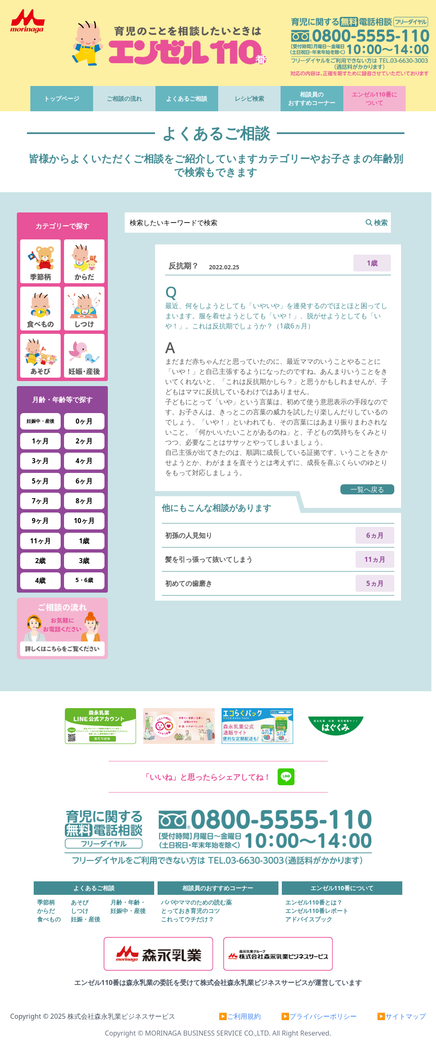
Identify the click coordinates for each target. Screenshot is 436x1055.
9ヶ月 (40, 520)
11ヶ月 (40, 540)
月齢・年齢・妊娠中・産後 (128, 906)
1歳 (84, 540)
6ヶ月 (84, 481)
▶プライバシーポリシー (319, 1016)
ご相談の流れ (124, 98)
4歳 (40, 580)
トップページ (61, 98)
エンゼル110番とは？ (313, 902)
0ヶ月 (84, 421)
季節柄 (46, 902)
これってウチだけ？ (187, 919)
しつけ (79, 911)
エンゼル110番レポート (316, 911)
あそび (79, 902)
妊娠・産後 (85, 919)
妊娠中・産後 (40, 421)
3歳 (84, 560)
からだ (46, 911)
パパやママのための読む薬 (196, 902)
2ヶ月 (84, 441)
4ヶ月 (84, 460)
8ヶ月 (84, 500)
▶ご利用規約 (240, 1016)
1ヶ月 (40, 441)
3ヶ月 (40, 460)
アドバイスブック (308, 919)
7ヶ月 (40, 500)
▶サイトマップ (401, 1016)
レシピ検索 (249, 98)
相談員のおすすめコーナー (311, 98)
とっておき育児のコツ (190, 911)
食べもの (49, 919)
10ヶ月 (84, 520)
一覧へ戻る (367, 489)
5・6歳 (84, 580)
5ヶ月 (40, 481)
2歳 (40, 560)
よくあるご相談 (186, 98)
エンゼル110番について (374, 98)
